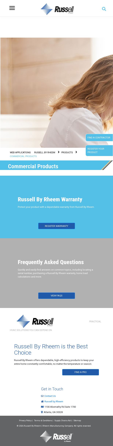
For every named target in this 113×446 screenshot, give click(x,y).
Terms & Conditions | (43, 420)
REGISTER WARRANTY (56, 226)
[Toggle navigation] (12, 8)
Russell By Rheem (32, 426)
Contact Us (49, 396)
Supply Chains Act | (63, 420)
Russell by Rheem (53, 401)
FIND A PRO (81, 372)
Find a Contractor (99, 137)
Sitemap (77, 420)
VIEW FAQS (56, 295)
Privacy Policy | (26, 420)
